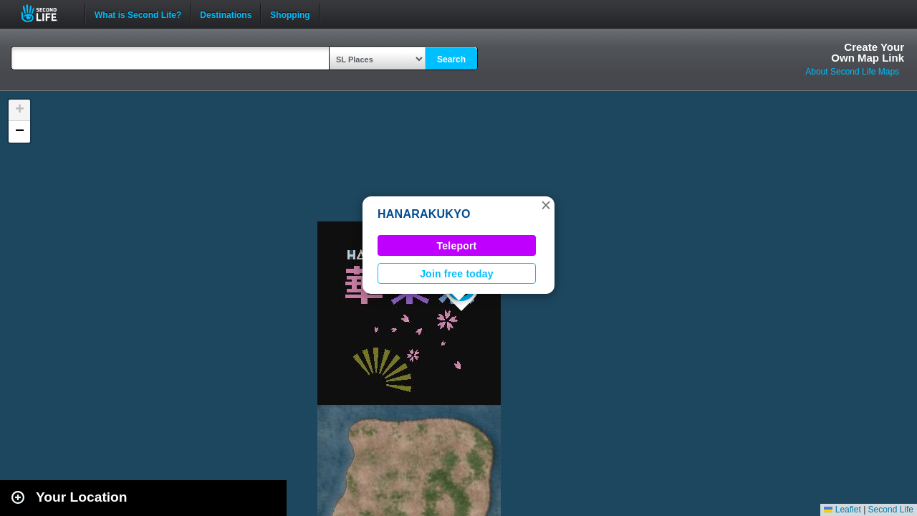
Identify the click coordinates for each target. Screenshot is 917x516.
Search (451, 59)
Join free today (457, 274)
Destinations (225, 13)
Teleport (457, 246)
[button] (545, 205)
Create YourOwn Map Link (867, 52)
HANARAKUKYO (424, 214)
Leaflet (842, 510)
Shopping (289, 13)
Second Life (47, 13)
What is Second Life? (138, 13)
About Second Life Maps (852, 72)
